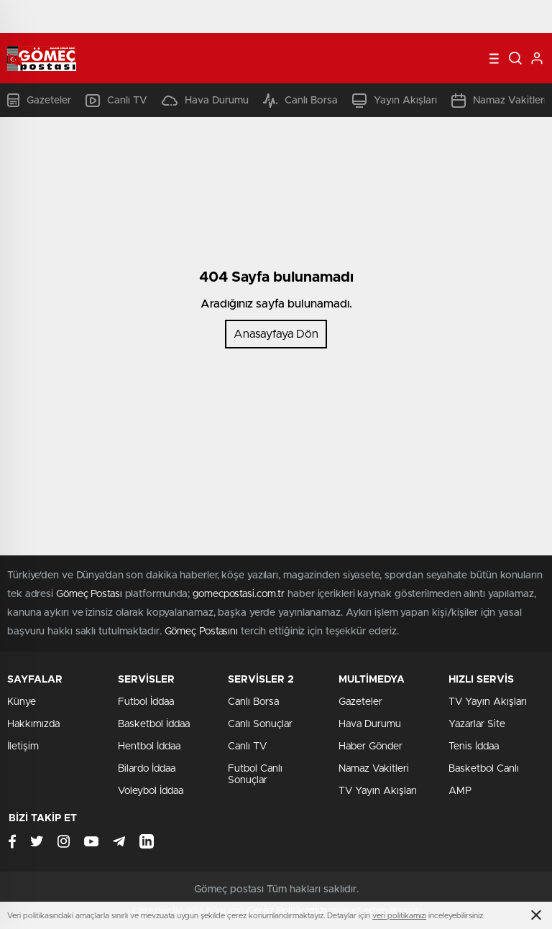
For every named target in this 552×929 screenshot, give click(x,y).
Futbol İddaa (146, 702)
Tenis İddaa (473, 746)
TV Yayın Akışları (378, 791)
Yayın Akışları (394, 100)
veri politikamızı (399, 916)
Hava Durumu (205, 101)
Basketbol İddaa (154, 724)
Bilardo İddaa (146, 769)
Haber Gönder (370, 746)
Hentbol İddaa (149, 746)
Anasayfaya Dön (276, 334)
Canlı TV (116, 100)
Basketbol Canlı (483, 769)
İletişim (23, 746)
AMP (460, 791)
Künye (21, 702)
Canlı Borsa (300, 100)
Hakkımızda (33, 724)
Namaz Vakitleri (498, 100)
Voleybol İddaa (150, 791)
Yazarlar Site (476, 724)
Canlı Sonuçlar (260, 724)
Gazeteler (39, 100)
